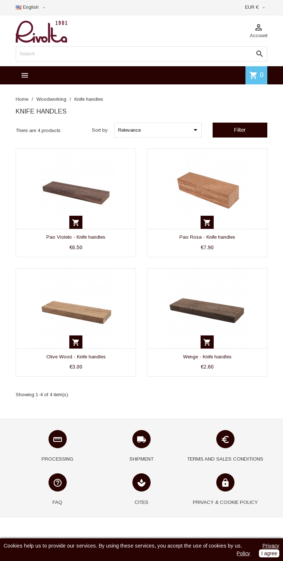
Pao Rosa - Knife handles (207, 237)
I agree (269, 553)
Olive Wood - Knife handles (76, 356)
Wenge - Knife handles (207, 356)
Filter (240, 130)
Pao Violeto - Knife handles (75, 237)
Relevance (159, 130)
